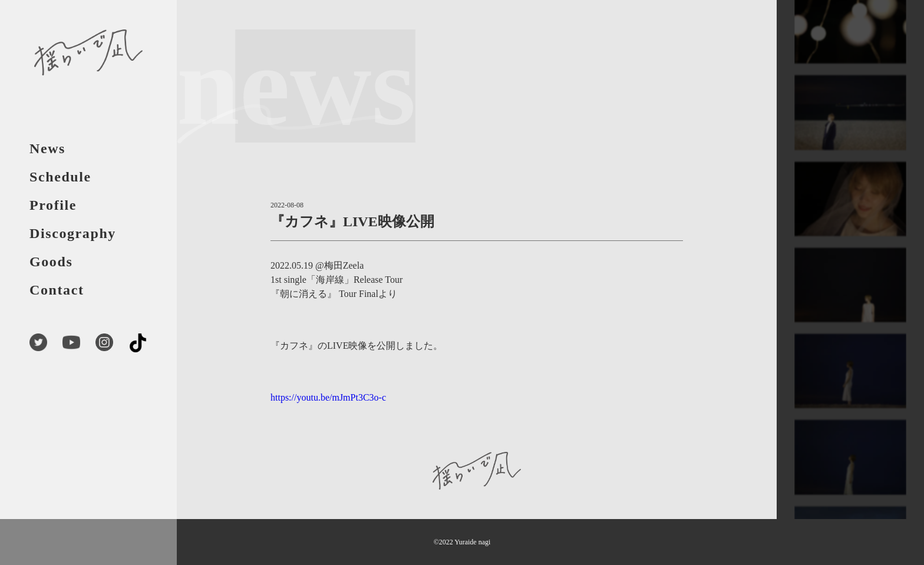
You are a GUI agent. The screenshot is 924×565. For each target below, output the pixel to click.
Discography (72, 233)
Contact (56, 290)
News (47, 148)
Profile (53, 205)
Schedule (60, 176)
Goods (50, 261)
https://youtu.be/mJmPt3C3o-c (328, 397)
